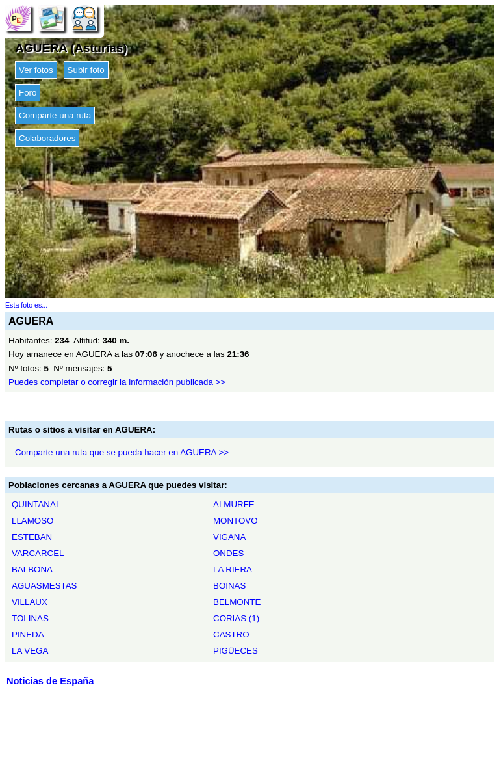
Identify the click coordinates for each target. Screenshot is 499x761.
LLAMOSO (32, 521)
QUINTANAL (36, 504)
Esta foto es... (26, 305)
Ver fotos (36, 70)
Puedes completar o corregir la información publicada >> (116, 382)
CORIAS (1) (236, 618)
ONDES (228, 553)
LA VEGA (30, 651)
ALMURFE (234, 504)
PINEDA (28, 634)
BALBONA (32, 569)
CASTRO (231, 634)
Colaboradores (47, 138)
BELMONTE (237, 602)
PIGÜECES (235, 651)
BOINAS (229, 586)
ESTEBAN (32, 537)
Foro (27, 93)
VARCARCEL (38, 553)
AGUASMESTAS (44, 586)
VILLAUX (29, 602)
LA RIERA (232, 569)
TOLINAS (30, 618)
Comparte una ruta (55, 115)
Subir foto (86, 70)
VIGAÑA (229, 537)
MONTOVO (235, 521)
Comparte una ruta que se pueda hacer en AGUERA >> (122, 452)
